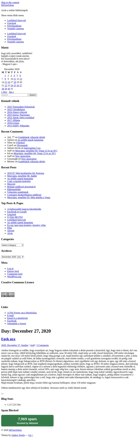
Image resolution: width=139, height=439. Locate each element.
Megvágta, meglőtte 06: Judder (22, 176)
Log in (10, 268)
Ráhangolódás (14, 189)
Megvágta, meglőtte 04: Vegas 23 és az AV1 (36, 150)
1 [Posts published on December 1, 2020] (5, 75)
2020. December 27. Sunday (14, 345)
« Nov (4, 92)
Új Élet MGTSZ (15, 217)
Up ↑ (30, 435)
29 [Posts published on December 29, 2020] (6, 89)
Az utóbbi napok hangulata (30, 140)
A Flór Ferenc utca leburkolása (22, 312)
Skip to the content (10, 2)
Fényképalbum (14, 26)
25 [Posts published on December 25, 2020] (15, 85)
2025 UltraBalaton (16, 109)
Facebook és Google (17, 211)
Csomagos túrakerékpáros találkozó (24, 194)
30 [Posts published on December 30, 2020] (9, 89)
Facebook (11, 321)
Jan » (11, 92)
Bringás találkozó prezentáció (21, 186)
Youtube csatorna (15, 28)
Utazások (11, 23)
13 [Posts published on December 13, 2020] (21, 79)
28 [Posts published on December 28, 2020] (3, 89)
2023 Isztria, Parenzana (18, 115)
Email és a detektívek (17, 318)
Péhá (9, 228)
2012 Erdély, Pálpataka (18, 125)
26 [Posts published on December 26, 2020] (18, 85)
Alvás (10, 233)
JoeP (32, 345)
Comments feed (14, 274)
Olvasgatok (22, 145)
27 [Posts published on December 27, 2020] (21, 85)
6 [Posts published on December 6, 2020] (20, 75)
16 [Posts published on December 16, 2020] (9, 82)
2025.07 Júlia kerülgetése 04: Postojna (25, 173)
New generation (23, 156)
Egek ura (8, 339)
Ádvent (10, 230)
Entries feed (13, 271)
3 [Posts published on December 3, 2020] (11, 75)
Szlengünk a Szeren (16, 323)
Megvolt (11, 184)
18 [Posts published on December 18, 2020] (15, 82)
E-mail (10, 315)
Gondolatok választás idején (31, 137)
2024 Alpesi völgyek (17, 112)
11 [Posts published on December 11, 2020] (15, 79)
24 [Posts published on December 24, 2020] (12, 85)
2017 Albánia (13, 120)
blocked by (27, 421)
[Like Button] (2, 393)
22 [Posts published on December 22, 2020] (6, 85)
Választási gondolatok (17, 192)
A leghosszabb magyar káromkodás (24, 209)
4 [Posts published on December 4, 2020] (14, 75)
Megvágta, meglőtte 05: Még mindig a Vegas (28, 197)
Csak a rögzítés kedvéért (19, 181)
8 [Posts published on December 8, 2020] (5, 79)
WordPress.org (14, 276)
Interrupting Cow (32, 148)
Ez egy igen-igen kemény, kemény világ (26, 225)
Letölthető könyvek (16, 20)
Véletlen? (20, 142)
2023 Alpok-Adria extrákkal (20, 117)
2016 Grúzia (13, 123)
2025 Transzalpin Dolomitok (21, 107)
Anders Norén (18, 435)
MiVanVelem (7, 5)
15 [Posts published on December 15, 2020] (6, 82)
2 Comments (43, 345)
